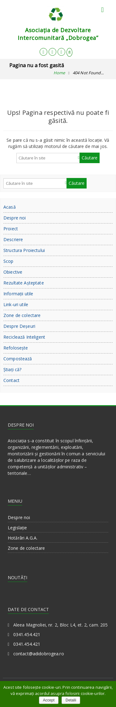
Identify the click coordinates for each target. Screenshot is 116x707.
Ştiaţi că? (12, 369)
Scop (8, 261)
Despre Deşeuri (19, 326)
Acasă (9, 207)
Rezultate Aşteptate (23, 283)
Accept (48, 700)
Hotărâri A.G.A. (22, 538)
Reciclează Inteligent (24, 337)
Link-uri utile (15, 304)
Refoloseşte (15, 348)
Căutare (89, 158)
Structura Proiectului (24, 250)
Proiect (10, 229)
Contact (11, 380)
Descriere (13, 239)
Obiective (12, 272)
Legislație (17, 528)
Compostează (17, 359)
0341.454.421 (27, 634)
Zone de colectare (22, 315)
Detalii (71, 700)
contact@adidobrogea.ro (38, 654)
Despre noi (14, 218)
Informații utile (18, 294)
